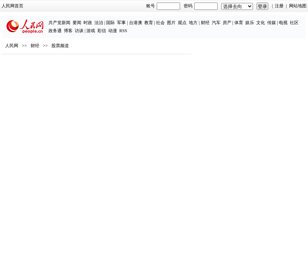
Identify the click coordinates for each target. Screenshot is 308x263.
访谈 (79, 30)
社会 (160, 22)
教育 (148, 22)
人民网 (11, 45)
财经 (205, 22)
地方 (193, 22)
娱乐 (249, 22)
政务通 (55, 30)
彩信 (101, 30)
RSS (123, 30)
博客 (68, 30)
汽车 (216, 22)
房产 (227, 22)
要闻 (77, 22)
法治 (98, 22)
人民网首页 (12, 5)
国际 (110, 22)
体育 (238, 22)
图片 (171, 22)
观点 (182, 22)
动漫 (112, 30)
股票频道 (60, 45)
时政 (87, 22)
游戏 (90, 30)
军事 (121, 22)
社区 (294, 22)
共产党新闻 (59, 22)
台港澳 (135, 22)
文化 (260, 22)
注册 (279, 5)
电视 (283, 22)
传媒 (271, 22)
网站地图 (298, 5)
